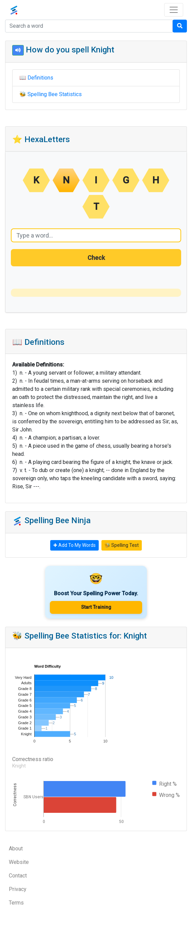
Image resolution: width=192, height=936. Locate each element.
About (16, 848)
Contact (18, 875)
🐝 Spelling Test (121, 545)
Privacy (17, 889)
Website (19, 862)
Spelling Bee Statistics (54, 94)
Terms (16, 902)
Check (96, 257)
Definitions (40, 77)
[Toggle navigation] (173, 10)
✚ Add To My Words (74, 545)
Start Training (96, 607)
